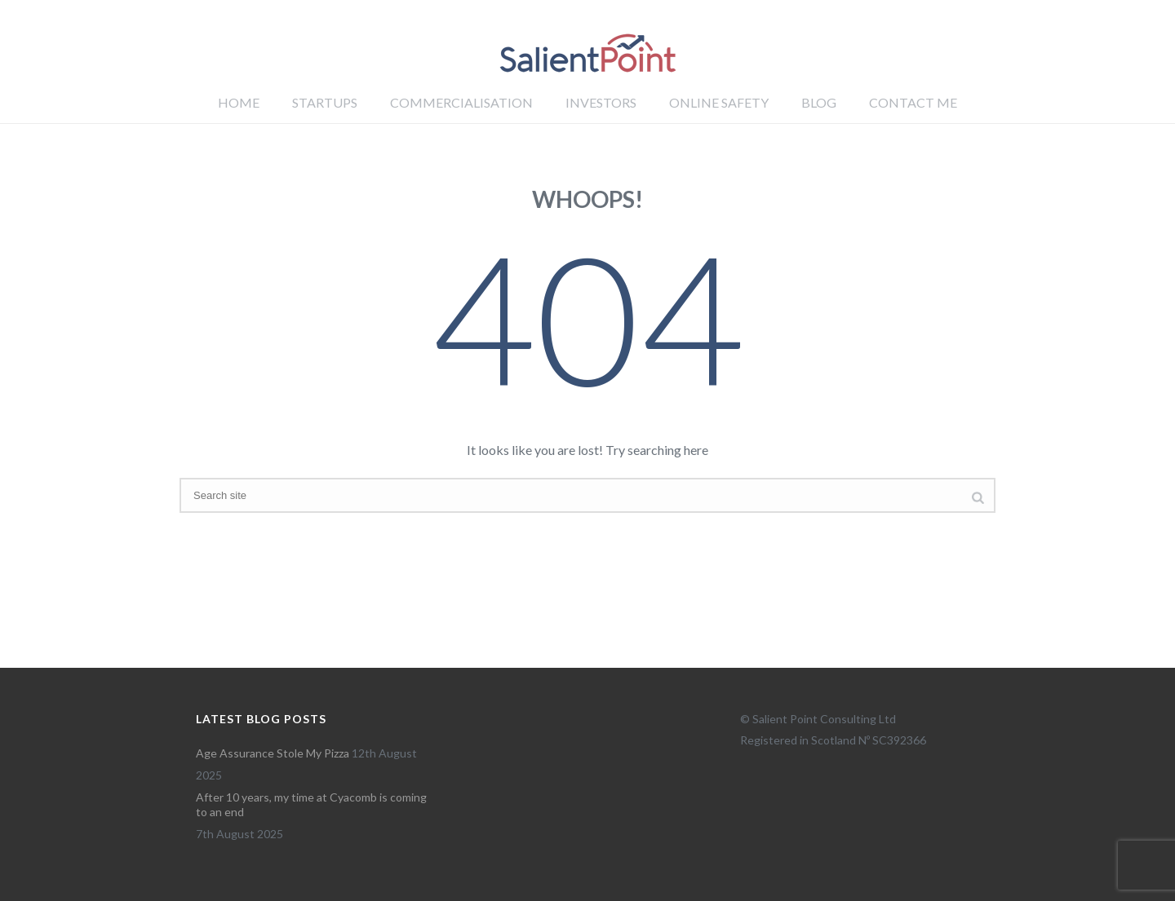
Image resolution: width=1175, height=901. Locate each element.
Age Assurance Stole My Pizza (272, 753)
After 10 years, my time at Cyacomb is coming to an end (311, 804)
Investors (600, 102)
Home (238, 102)
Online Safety (719, 102)
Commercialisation (461, 102)
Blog (818, 102)
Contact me (913, 102)
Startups (324, 102)
